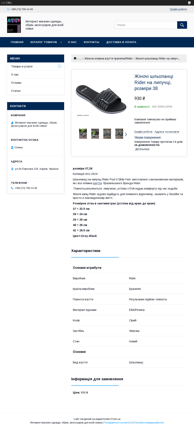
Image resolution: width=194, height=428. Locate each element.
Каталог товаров (43, 42)
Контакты (91, 42)
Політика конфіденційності (149, 422)
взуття (97, 183)
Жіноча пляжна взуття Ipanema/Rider (109, 58)
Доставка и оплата (121, 42)
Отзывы (16, 82)
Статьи (15, 90)
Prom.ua (115, 419)
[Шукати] (182, 25)
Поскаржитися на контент (118, 422)
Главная (17, 42)
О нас (72, 42)
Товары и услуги (21, 66)
